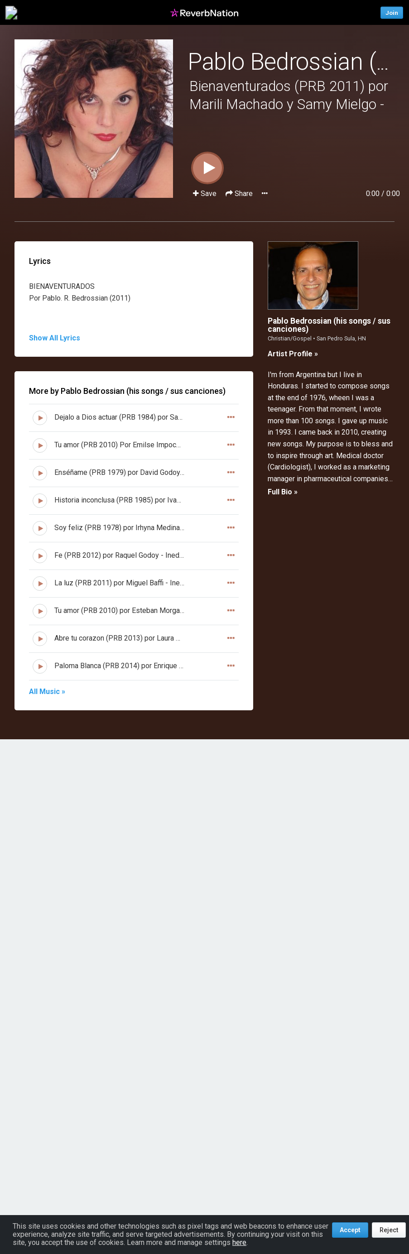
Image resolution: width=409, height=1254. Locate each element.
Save (205, 193)
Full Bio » (283, 492)
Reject (389, 1230)
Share (240, 193)
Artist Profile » (293, 353)
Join (391, 12)
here (239, 1242)
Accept (350, 1230)
